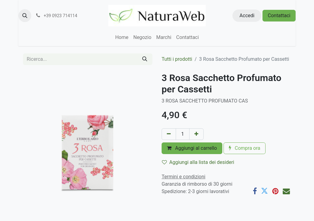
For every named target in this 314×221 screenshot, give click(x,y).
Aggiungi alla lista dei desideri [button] (198, 162)
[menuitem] (122, 37)
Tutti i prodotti (177, 59)
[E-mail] (286, 191)
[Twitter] (264, 191)
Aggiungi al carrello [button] (192, 148)
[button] (24, 15)
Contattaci (279, 15)
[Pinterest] (275, 191)
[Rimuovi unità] (169, 134)
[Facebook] (255, 191)
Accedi (247, 15)
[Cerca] (144, 59)
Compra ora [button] (244, 148)
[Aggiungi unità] (196, 134)
